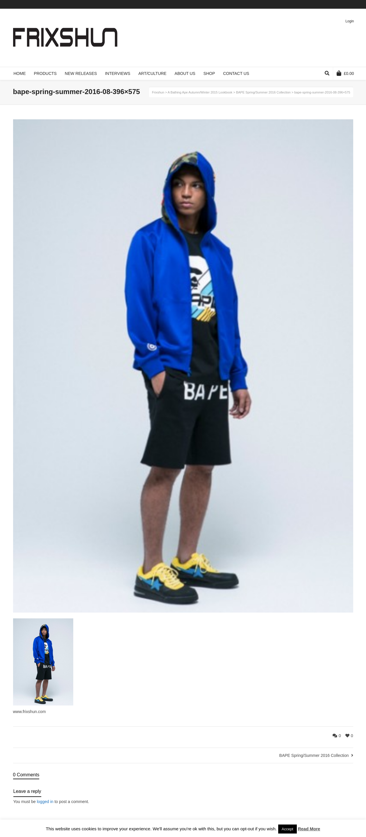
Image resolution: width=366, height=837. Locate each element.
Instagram (352, 4)
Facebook (327, 4)
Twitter (318, 4)
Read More (309, 828)
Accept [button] (287, 829)
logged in (45, 801)
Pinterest (344, 4)
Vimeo (335, 4)
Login (349, 21)
